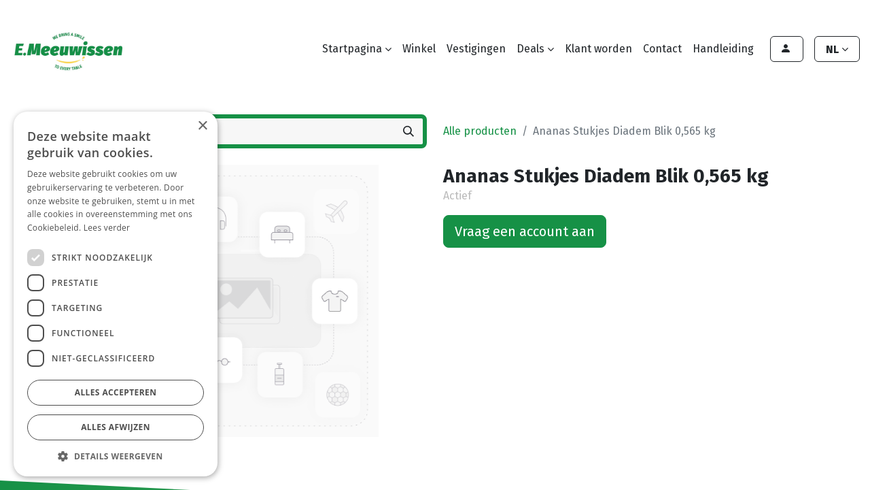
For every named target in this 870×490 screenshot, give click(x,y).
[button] (115, 456)
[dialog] (116, 294)
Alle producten (480, 131)
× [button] (202, 126)
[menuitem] (419, 49)
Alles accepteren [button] (116, 392)
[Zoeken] (408, 131)
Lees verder (107, 227)
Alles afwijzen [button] (115, 427)
